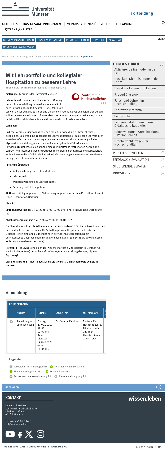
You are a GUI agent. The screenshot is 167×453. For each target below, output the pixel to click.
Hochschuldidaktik (46, 56)
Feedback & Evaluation (131, 159)
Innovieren (121, 173)
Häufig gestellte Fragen (18, 46)
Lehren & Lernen (67, 56)
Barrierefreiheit (58, 446)
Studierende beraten (129, 166)
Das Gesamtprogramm (21, 56)
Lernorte (99, 40)
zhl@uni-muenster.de (17, 424)
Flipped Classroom (127, 94)
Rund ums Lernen (77, 40)
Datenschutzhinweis (33, 446)
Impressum (11, 446)
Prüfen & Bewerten (128, 153)
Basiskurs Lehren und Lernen (135, 88)
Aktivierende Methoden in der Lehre (135, 71)
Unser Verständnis (50, 40)
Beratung (114, 40)
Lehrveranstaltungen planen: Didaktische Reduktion (135, 124)
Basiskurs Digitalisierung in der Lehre (136, 80)
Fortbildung (142, 13)
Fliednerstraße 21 (15, 411)
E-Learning (125, 24)
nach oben (12, 387)
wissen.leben (145, 399)
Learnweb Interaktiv (128, 110)
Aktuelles (10, 24)
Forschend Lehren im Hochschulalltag (129, 102)
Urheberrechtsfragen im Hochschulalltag (131, 143)
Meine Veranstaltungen (18, 40)
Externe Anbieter (18, 30)
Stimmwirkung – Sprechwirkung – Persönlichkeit (137, 133)
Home (5, 56)
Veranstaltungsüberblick (89, 24)
